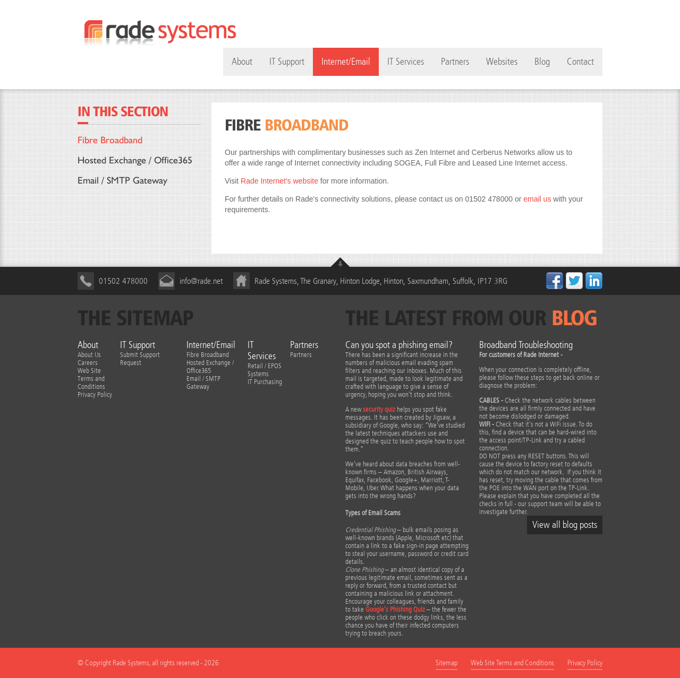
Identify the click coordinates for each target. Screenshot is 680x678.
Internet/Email (345, 61)
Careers (88, 363)
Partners (455, 61)
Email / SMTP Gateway (122, 180)
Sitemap (446, 662)
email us (537, 199)
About (88, 345)
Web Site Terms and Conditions (91, 378)
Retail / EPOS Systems (265, 370)
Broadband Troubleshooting (526, 345)
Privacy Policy (95, 394)
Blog (542, 61)
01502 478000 (123, 281)
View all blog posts (564, 525)
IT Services (405, 61)
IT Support (286, 61)
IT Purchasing (265, 382)
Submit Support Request (140, 359)
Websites (501, 61)
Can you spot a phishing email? (399, 345)
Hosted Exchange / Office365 (135, 160)
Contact (580, 61)
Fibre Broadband (110, 139)
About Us (89, 355)
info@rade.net (201, 281)
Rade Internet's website (279, 181)
